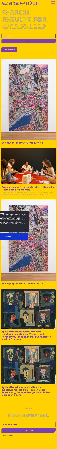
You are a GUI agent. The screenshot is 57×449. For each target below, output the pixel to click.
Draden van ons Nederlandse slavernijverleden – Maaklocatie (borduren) (28, 188)
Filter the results (9, 49)
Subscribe (28, 430)
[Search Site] (28, 36)
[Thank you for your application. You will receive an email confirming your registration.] (54, 3)
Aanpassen (8, 236)
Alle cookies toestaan (21, 236)
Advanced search (6, 44)
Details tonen (20, 229)
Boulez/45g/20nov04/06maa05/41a (22, 142)
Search (28, 41)
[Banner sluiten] (27, 208)
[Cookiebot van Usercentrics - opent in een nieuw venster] (17, 209)
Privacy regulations (8, 435)
